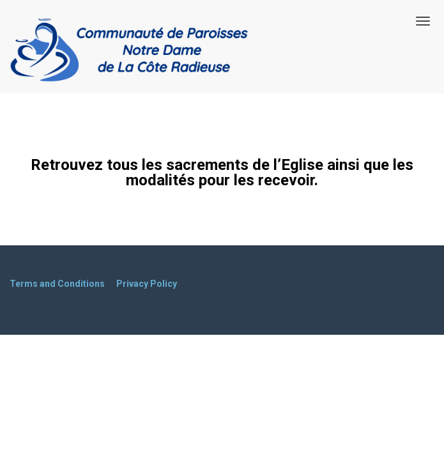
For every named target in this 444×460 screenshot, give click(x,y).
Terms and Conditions (57, 284)
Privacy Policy (146, 284)
